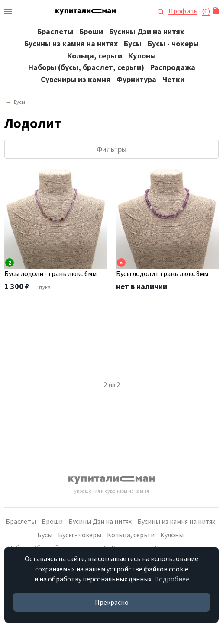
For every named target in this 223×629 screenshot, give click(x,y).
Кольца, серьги (94, 56)
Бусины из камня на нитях (71, 43)
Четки (173, 79)
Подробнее (171, 578)
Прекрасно (112, 602)
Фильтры (111, 149)
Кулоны (142, 56)
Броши (91, 31)
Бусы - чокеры (173, 43)
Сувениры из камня (75, 79)
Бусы (133, 43)
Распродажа (172, 67)
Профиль (182, 11)
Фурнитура (136, 79)
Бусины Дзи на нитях (146, 31)
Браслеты (55, 31)
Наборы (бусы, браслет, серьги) (86, 67)
